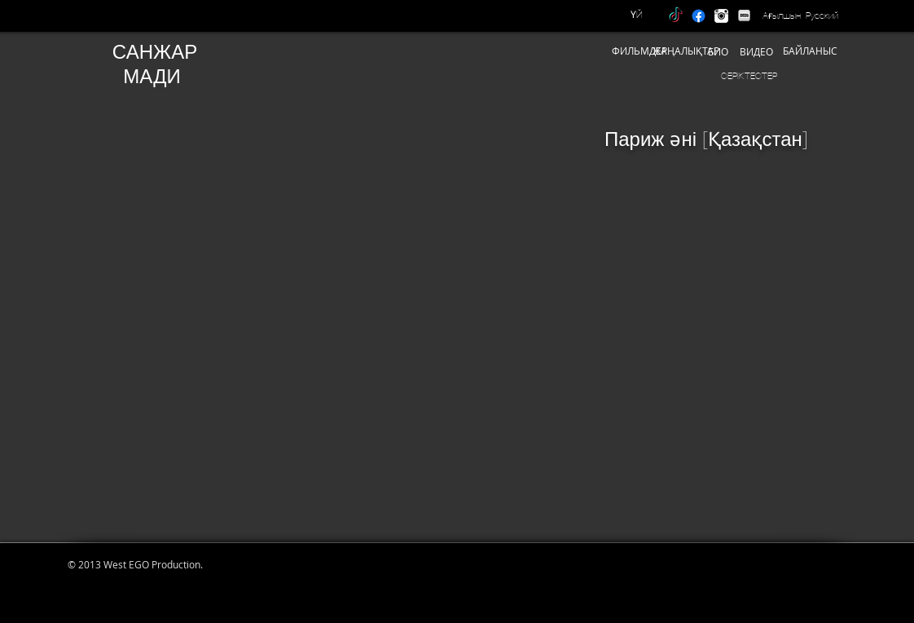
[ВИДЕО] (756, 51)
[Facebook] (698, 15)
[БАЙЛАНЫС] (810, 51)
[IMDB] (744, 15)
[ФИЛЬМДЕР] (639, 51)
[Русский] (821, 15)
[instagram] (721, 15)
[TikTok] (675, 15)
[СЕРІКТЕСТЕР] (749, 76)
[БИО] (718, 51)
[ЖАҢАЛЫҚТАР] (686, 51)
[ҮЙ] (636, 15)
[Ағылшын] (781, 15)
